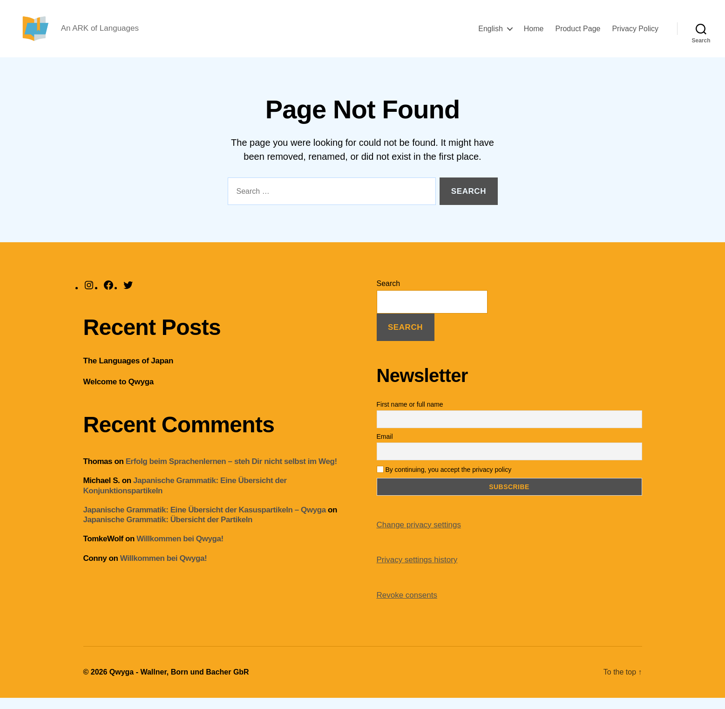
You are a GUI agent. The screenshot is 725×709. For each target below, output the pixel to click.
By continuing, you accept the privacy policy (444, 480)
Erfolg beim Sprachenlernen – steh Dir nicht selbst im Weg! (231, 472)
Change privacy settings (419, 535)
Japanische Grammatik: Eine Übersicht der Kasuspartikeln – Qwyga (204, 520)
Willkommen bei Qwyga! (179, 549)
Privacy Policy (635, 34)
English (490, 34)
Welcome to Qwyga (118, 392)
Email (385, 447)
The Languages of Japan (128, 371)
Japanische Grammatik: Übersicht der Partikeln (168, 530)
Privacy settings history (417, 570)
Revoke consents (407, 605)
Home (534, 34)
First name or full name (410, 415)
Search (388, 294)
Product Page (577, 34)
